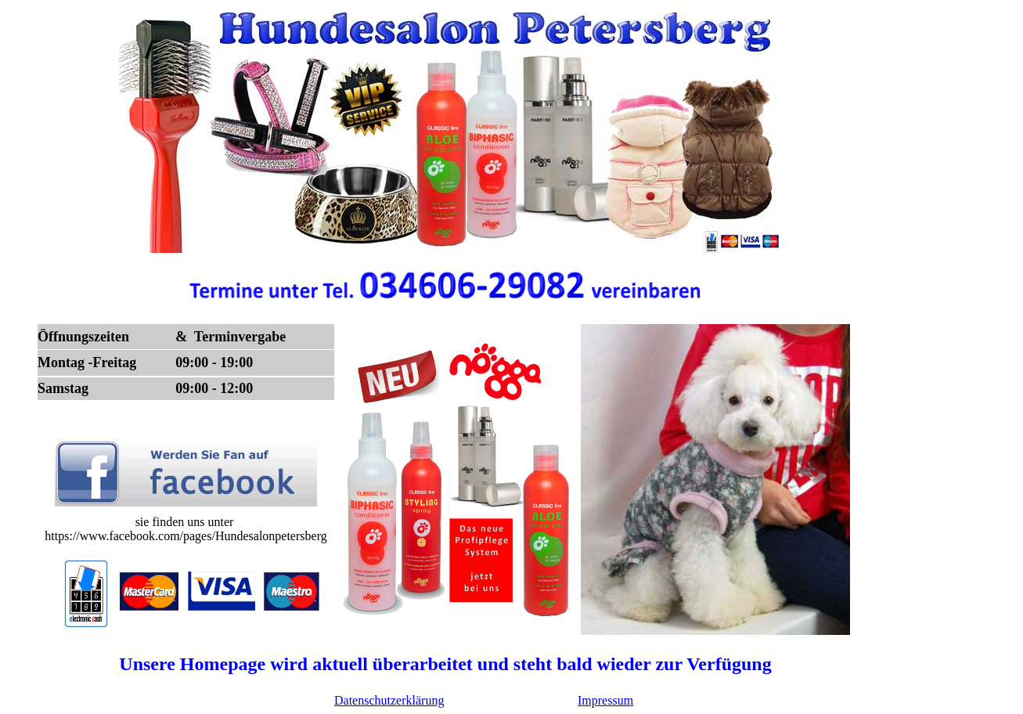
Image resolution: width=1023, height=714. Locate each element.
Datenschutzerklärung (389, 700)
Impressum (605, 700)
